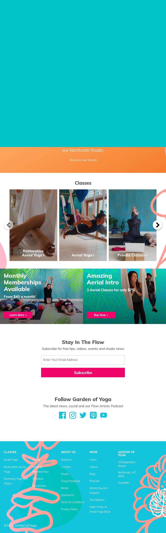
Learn (93, 459)
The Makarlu (97, 500)
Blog (92, 474)
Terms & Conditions (73, 502)
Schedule (38, 478)
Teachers (66, 459)
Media (64, 488)
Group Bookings (70, 481)
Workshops (39, 486)
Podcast (94, 481)
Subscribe (83, 372)
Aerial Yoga (11, 459)
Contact (66, 467)
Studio (65, 474)
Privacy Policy (69, 509)
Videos (93, 467)
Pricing (36, 459)
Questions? (67, 495)
